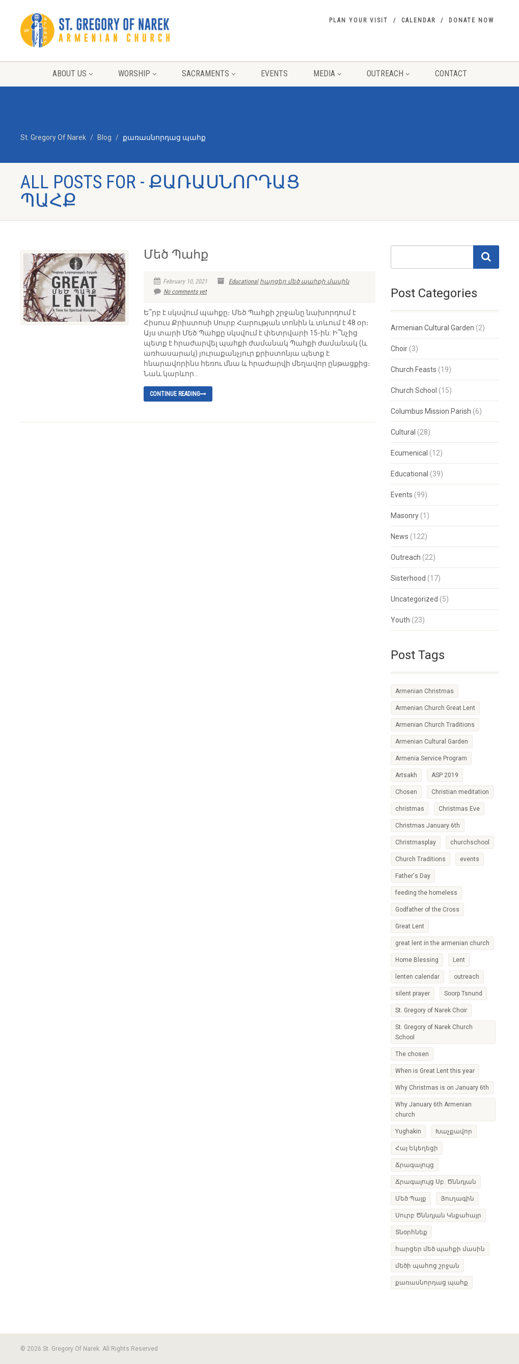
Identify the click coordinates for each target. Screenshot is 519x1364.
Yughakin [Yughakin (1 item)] (408, 1131)
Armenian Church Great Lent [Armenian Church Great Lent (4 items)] (435, 708)
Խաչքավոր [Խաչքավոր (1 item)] (453, 1131)
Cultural (403, 432)
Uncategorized (414, 599)
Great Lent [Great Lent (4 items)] (409, 926)
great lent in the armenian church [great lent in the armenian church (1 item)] (442, 943)
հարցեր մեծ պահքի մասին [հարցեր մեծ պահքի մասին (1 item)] (440, 1249)
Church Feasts (413, 369)
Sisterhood (408, 578)
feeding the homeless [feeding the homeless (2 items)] (426, 892)
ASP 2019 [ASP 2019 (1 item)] (444, 775)
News (399, 536)
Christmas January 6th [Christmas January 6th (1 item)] (427, 825)
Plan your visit (358, 20)
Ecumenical (409, 453)
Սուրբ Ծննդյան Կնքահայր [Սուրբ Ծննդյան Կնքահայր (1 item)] (438, 1215)
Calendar (418, 20)
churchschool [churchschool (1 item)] (469, 842)
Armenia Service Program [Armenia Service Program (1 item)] (431, 758)
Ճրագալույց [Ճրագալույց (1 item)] (414, 1165)
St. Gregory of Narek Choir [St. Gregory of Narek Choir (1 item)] (431, 1010)
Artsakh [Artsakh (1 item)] (406, 775)
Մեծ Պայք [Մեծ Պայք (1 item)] (410, 1198)
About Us (72, 73)
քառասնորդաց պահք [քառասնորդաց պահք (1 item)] (431, 1282)
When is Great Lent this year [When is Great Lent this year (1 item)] (435, 1070)
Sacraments (208, 73)
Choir (399, 349)
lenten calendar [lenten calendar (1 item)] (417, 976)
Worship (137, 73)
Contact (451, 73)
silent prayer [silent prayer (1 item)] (412, 993)
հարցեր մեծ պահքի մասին (304, 281)
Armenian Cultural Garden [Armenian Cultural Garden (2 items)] (431, 741)
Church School (414, 390)
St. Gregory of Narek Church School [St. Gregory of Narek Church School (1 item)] (434, 1032)
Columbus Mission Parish (431, 411)
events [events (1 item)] (469, 859)
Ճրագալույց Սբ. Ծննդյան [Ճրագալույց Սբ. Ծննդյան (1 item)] (435, 1181)
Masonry (405, 516)
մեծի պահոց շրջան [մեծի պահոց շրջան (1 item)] (427, 1265)
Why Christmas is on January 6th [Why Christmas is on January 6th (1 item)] (442, 1087)
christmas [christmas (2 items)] (409, 808)
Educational (243, 281)
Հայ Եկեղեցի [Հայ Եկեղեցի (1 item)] (416, 1148)
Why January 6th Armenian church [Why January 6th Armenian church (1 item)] (433, 1109)
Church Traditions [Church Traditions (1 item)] (420, 859)
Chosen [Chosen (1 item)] (406, 791)
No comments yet (180, 291)
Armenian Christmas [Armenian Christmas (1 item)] (424, 691)
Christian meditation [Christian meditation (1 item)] (460, 791)
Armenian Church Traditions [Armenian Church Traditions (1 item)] (435, 724)
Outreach (388, 73)
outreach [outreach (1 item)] (466, 976)
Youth (400, 620)
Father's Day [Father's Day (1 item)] (412, 875)
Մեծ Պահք (176, 254)
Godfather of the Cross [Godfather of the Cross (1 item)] (427, 909)
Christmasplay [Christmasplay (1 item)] (415, 842)
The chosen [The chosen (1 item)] (412, 1054)
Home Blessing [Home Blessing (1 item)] (417, 959)
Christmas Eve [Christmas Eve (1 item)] (459, 808)
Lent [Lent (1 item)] (459, 959)
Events (274, 73)
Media (327, 73)
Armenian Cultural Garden (432, 328)
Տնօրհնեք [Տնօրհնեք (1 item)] (411, 1232)
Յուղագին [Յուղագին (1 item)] (457, 1198)
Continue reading (178, 393)
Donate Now (471, 20)
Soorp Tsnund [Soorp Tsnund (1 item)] (463, 993)
